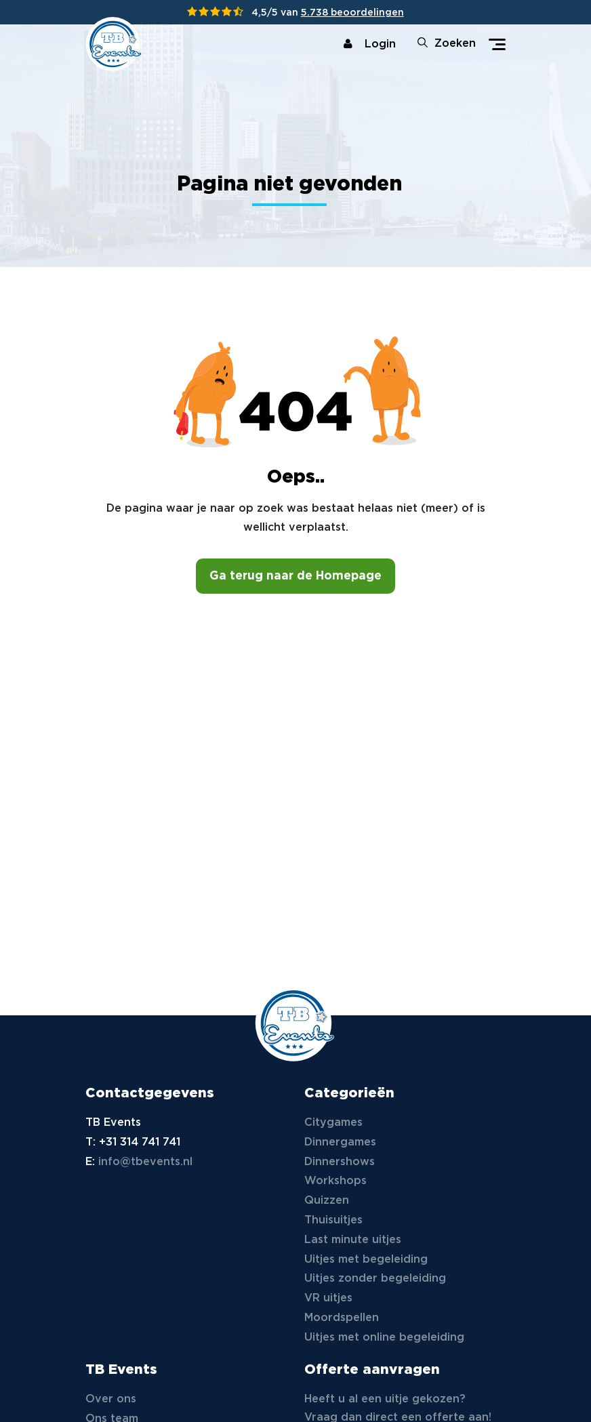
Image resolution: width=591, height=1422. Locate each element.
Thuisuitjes (333, 1220)
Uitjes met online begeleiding (384, 1338)
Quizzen (326, 1201)
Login (369, 44)
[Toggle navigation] (497, 44)
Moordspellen (341, 1318)
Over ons (110, 1399)
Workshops (335, 1181)
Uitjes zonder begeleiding (375, 1279)
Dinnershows (339, 1162)
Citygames (333, 1123)
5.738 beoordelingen (352, 13)
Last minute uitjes (352, 1240)
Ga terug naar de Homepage (295, 576)
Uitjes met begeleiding (366, 1260)
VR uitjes (328, 1298)
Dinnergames (340, 1142)
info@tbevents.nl (145, 1162)
